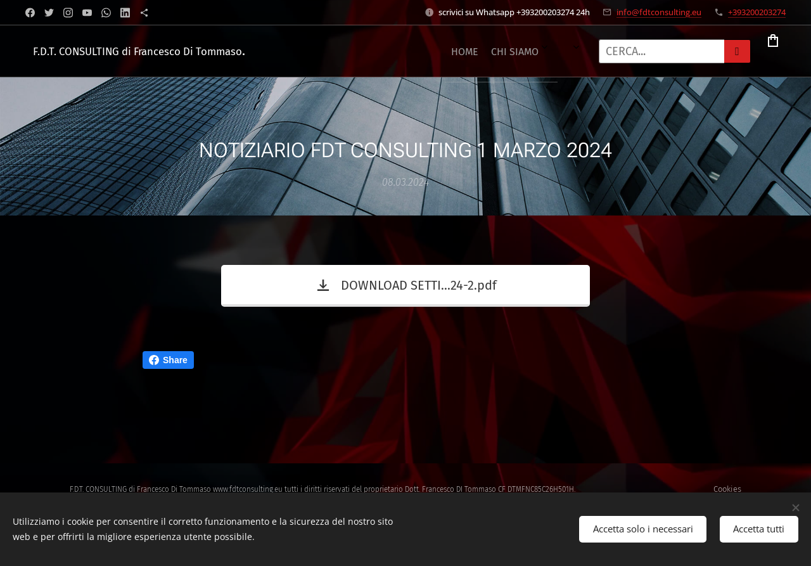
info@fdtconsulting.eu (658, 12)
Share (168, 360)
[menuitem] (325, 51)
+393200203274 (757, 12)
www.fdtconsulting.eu (248, 489)
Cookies (727, 489)
